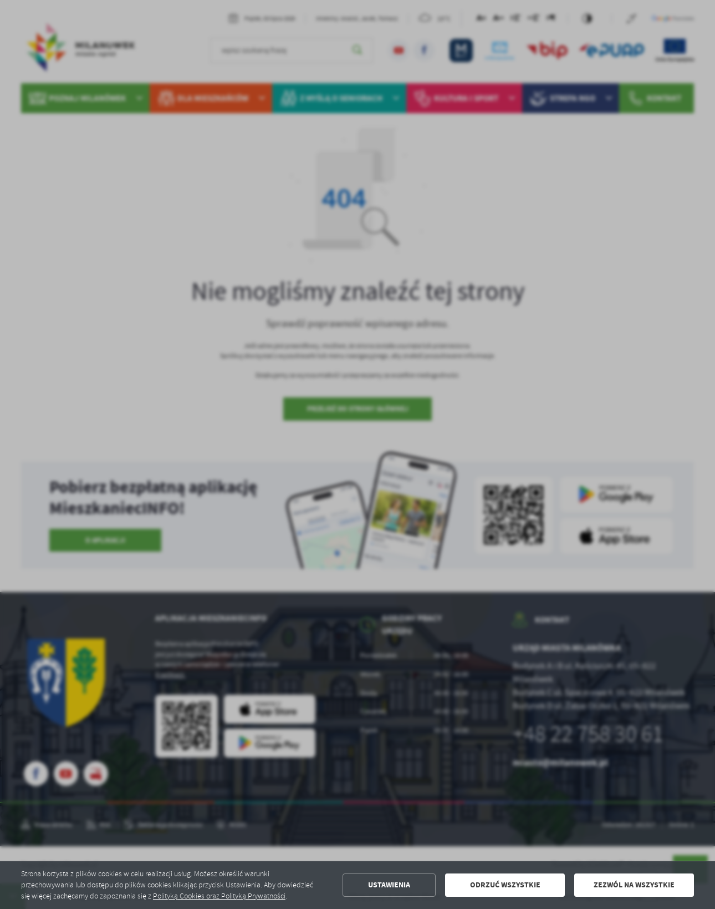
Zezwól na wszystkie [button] (634, 885)
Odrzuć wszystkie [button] (505, 885)
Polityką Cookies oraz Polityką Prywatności (219, 896)
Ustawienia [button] (389, 885)
